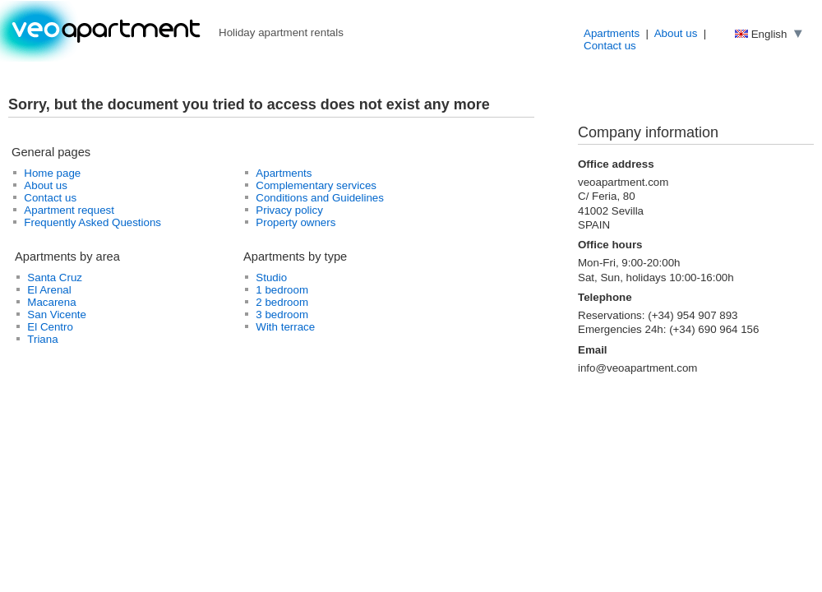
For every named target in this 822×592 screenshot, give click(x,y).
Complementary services (316, 185)
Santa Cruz (54, 277)
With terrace (285, 327)
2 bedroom (282, 302)
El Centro (50, 327)
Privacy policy (289, 210)
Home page (52, 173)
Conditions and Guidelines (320, 198)
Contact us (610, 45)
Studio (271, 277)
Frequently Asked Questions (92, 222)
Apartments (612, 33)
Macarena (51, 302)
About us (676, 33)
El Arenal (49, 290)
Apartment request (69, 210)
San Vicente (56, 314)
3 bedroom (282, 314)
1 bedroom (282, 290)
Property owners (295, 222)
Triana (42, 339)
